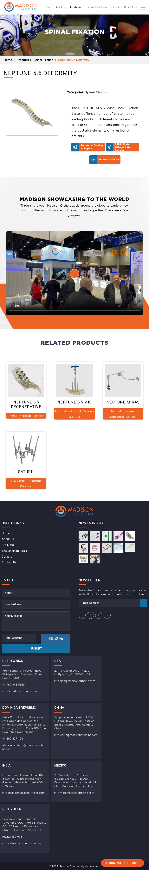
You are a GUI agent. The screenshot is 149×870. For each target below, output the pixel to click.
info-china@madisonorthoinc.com (76, 735)
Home (36, 18)
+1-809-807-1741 (13, 738)
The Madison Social (91, 18)
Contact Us (129, 18)
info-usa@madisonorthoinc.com (74, 681)
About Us (50, 18)
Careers (113, 18)
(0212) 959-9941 (13, 836)
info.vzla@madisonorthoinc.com (22, 843)
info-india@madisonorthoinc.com (23, 792)
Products (68, 18)
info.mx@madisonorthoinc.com (74, 792)
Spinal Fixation (43, 60)
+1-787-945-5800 (13, 684)
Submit (36, 648)
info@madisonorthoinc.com (20, 691)
